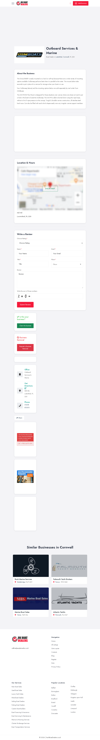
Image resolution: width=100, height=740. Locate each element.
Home (53, 641)
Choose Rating (21, 239)
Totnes (19, 615)
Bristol (53, 702)
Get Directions (29, 385)
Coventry (54, 710)
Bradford (54, 699)
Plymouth (58, 615)
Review (19, 270)
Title (18, 260)
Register (53, 659)
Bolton (53, 695)
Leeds (72, 701)
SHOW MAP (50, 188)
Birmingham (55, 691)
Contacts (54, 652)
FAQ (52, 663)
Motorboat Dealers (18, 698)
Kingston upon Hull (77, 697)
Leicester (73, 705)
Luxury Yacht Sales (17, 694)
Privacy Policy (55, 667)
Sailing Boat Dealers (18, 701)
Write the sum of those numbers (27, 291)
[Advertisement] (50, 28)
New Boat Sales (17, 687)
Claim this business (25, 326)
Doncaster (54, 713)
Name (19, 249)
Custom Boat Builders (18, 709)
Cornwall (66, 57)
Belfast (53, 688)
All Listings (54, 645)
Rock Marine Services (23, 579)
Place (53, 260)
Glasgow (74, 694)
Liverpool (74, 708)
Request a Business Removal (25, 347)
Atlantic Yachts (59, 612)
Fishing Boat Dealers (18, 705)
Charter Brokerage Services (20, 723)
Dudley (73, 686)
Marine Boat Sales (22, 612)
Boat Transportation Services (21, 727)
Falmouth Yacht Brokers (62, 579)
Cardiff (53, 706)
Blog (52, 656)
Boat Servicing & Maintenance (21, 716)
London (73, 712)
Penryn (57, 582)
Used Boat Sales (17, 690)
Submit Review (25, 304)
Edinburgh (74, 690)
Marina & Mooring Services (20, 720)
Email (53, 249)
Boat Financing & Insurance (20, 712)
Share (19, 418)
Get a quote (55, 648)
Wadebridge (21, 582)
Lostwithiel (59, 57)
